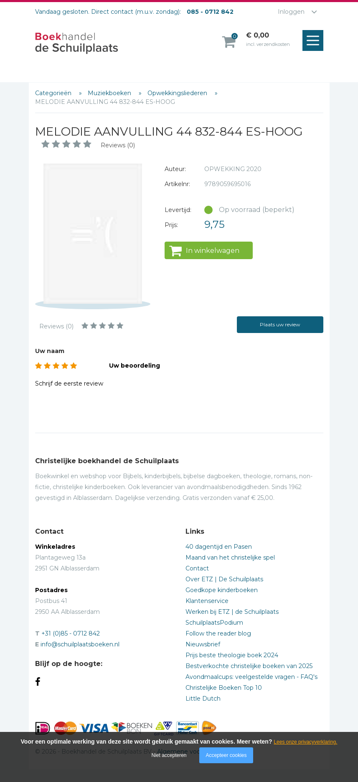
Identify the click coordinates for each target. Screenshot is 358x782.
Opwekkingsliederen (178, 93)
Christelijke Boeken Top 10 (223, 687)
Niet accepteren (169, 755)
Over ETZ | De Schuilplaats (224, 579)
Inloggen (291, 11)
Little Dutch (203, 698)
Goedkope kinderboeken (221, 590)
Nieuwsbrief (202, 644)
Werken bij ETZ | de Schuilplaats (232, 612)
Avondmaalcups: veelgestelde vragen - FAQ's (251, 677)
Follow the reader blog (218, 633)
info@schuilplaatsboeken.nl (80, 644)
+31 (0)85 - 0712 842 (70, 633)
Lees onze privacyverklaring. (305, 742)
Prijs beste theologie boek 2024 (231, 655)
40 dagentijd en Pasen (218, 546)
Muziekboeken (110, 93)
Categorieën (54, 93)
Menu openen (315, 41)
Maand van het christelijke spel (230, 557)
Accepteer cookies (226, 755)
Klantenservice (207, 601)
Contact (197, 568)
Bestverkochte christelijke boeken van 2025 (248, 666)
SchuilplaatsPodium (214, 622)
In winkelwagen (212, 251)
